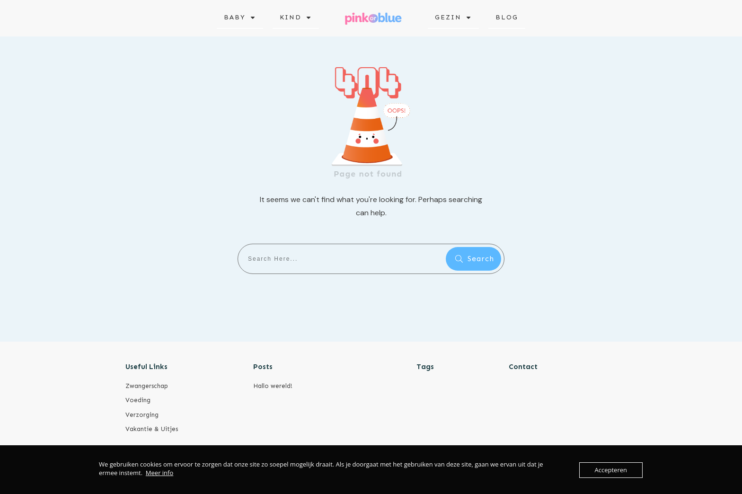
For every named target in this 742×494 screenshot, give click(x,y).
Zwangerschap (146, 385)
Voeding (137, 400)
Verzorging (142, 414)
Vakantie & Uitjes (151, 428)
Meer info (159, 472)
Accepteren (611, 470)
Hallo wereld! (272, 385)
